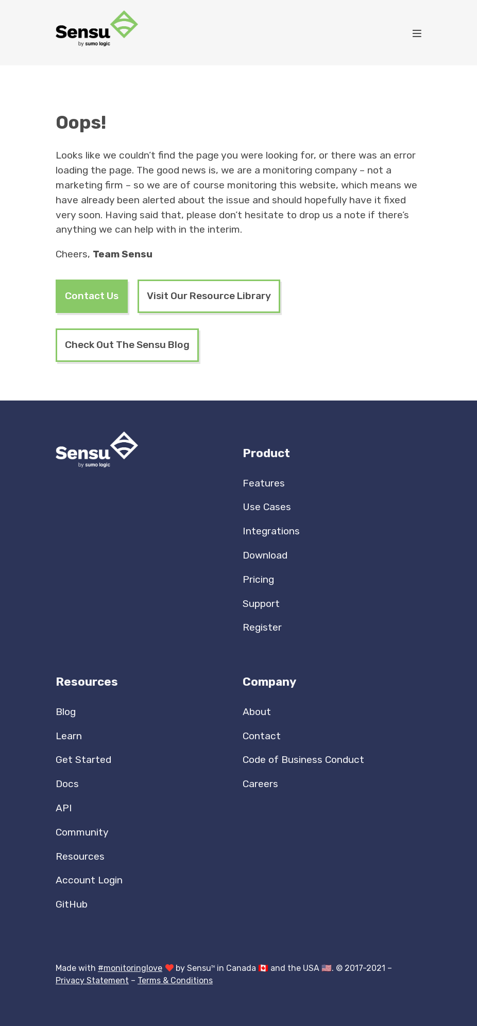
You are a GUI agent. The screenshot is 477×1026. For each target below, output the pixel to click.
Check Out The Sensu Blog (127, 345)
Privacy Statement (92, 980)
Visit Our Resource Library (209, 296)
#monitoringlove (130, 968)
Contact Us (91, 296)
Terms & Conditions (175, 980)
